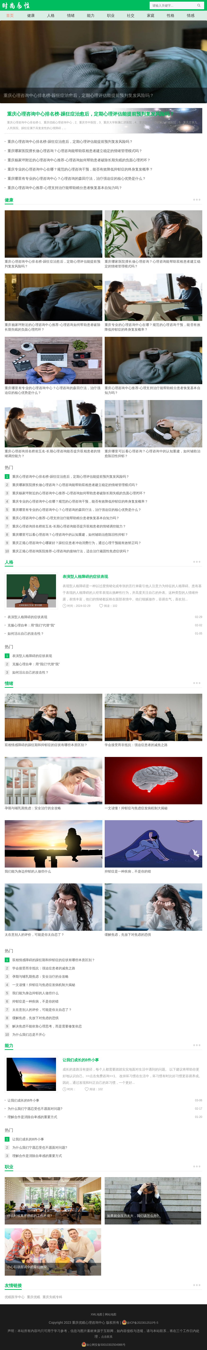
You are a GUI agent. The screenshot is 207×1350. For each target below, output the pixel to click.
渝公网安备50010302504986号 (105, 1344)
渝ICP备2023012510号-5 (142, 1322)
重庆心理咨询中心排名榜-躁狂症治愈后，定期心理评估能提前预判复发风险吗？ (103, 67)
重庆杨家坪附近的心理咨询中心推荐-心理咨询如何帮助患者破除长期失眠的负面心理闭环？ (79, 160)
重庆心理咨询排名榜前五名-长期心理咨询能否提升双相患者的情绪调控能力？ (69, 526)
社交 (130, 16)
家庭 (151, 16)
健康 (31, 16)
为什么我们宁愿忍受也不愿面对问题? (35, 1109)
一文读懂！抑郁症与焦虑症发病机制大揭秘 (43, 985)
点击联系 (106, 1336)
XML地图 (96, 1314)
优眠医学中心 (15, 1297)
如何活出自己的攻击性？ (26, 633)
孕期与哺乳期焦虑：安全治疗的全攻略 (40, 976)
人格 (51, 16)
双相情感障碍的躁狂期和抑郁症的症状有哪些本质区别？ (53, 960)
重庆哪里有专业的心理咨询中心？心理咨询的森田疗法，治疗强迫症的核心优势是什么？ (77, 178)
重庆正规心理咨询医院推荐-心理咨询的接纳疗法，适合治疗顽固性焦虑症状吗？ (70, 551)
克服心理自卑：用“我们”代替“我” (31, 625)
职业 (111, 16)
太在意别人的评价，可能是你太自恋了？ (42, 1010)
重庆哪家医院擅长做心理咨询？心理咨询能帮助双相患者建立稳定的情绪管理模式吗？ (75, 151)
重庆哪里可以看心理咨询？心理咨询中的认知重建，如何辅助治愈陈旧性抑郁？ (70, 534)
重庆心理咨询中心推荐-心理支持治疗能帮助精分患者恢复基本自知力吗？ (65, 188)
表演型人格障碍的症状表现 (27, 617)
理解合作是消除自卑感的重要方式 (32, 1117)
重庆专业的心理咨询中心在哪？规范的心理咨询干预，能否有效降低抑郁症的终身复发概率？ (80, 169)
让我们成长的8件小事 (23, 1100)
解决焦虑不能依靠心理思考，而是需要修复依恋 (47, 1026)
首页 (10, 16)
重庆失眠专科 (52, 1297)
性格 (170, 16)
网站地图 (110, 1314)
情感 (190, 16)
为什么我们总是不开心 (28, 1034)
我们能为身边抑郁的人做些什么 (35, 993)
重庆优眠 (33, 1297)
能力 (91, 16)
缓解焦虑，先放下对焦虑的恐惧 (35, 1018)
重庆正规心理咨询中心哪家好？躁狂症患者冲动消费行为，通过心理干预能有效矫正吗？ (76, 543)
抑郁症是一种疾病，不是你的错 (35, 1001)
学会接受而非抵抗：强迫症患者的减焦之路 (43, 968)
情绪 (71, 16)
